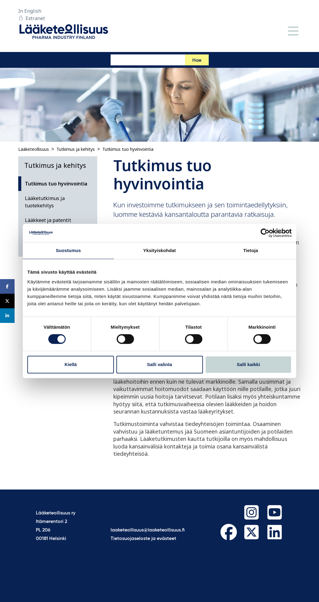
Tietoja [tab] (250, 250)
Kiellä (70, 364)
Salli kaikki (248, 364)
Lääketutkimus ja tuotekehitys (45, 202)
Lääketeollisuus (33, 149)
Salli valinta (159, 364)
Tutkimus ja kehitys (76, 149)
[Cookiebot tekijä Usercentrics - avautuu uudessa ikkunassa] (265, 232)
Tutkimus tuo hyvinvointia (127, 149)
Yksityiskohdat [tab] (159, 250)
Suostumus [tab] (68, 250)
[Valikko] (293, 31)
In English (29, 11)
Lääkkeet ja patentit (48, 220)
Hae (196, 60)
